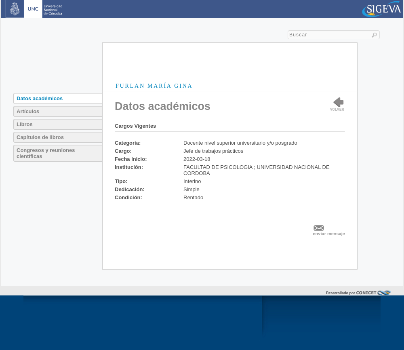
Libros (25, 124)
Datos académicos (40, 98)
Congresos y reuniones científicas (46, 153)
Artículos (28, 111)
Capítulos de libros (40, 137)
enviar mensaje (329, 233)
